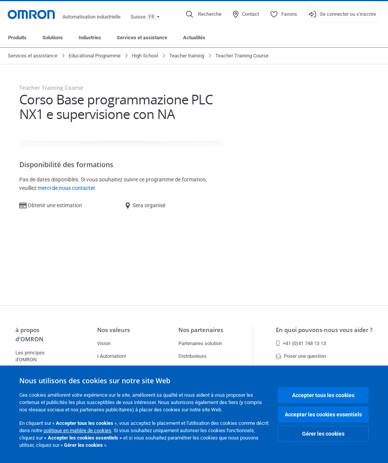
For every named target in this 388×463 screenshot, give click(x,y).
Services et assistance (142, 37)
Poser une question (301, 356)
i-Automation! (111, 356)
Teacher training (186, 56)
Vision (104, 343)
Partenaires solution (200, 343)
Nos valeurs (113, 330)
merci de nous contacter (66, 188)
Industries (90, 37)
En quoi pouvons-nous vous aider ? (324, 330)
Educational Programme (95, 56)
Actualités (194, 37)
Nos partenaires (200, 330)
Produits (17, 37)
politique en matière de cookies (77, 430)
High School (145, 56)
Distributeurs (192, 356)
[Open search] (203, 14)
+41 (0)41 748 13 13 (301, 343)
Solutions (52, 37)
